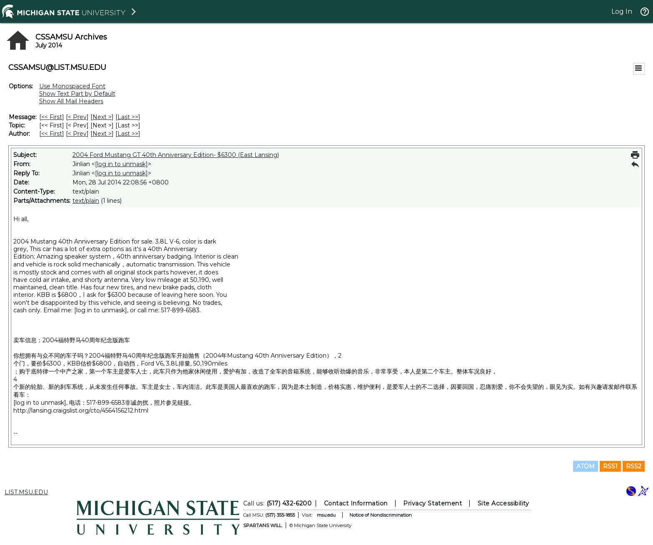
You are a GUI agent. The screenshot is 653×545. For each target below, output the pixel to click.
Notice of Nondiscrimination (380, 515)
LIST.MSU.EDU (26, 492)
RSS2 (633, 466)
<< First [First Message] (51, 117)
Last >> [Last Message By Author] (127, 133)
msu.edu (326, 515)
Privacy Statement (432, 503)
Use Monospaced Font (72, 86)
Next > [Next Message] (102, 117)
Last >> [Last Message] (127, 117)
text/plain (85, 200)
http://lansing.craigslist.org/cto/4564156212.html (80, 410)
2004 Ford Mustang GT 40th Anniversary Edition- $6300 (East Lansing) (175, 155)
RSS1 (610, 466)
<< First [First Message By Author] (51, 133)
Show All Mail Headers (71, 101)
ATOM (585, 466)
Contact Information (356, 503)
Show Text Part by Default (77, 93)
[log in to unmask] (121, 164)
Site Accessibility (503, 503)
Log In (621, 11)
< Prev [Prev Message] (77, 117)
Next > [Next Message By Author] (102, 133)
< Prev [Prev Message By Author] (77, 133)
